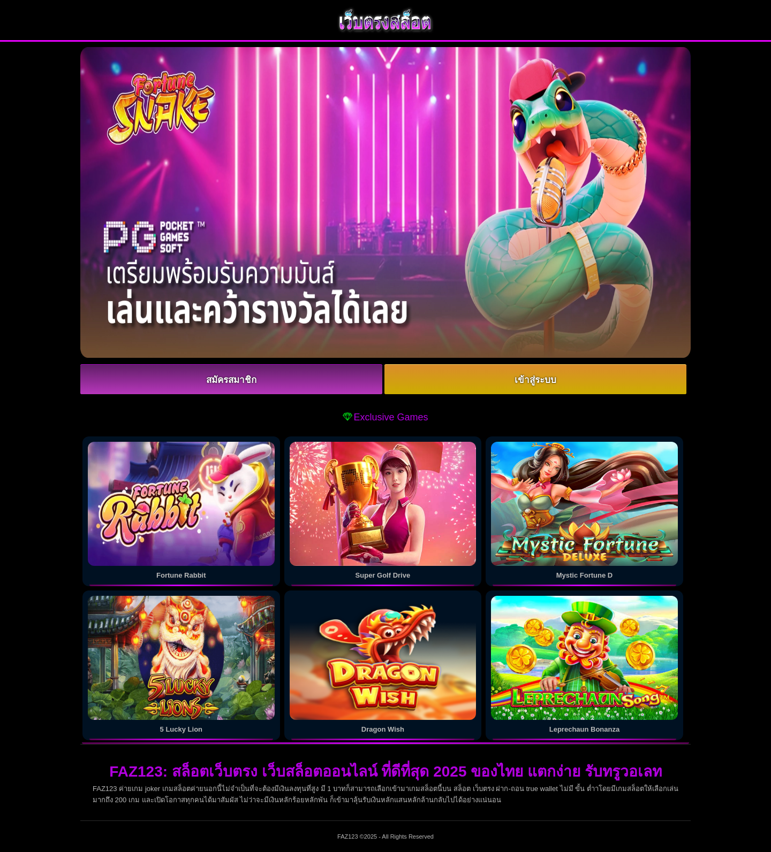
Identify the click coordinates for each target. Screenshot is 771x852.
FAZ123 (347, 836)
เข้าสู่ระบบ (535, 380)
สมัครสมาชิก (231, 380)
